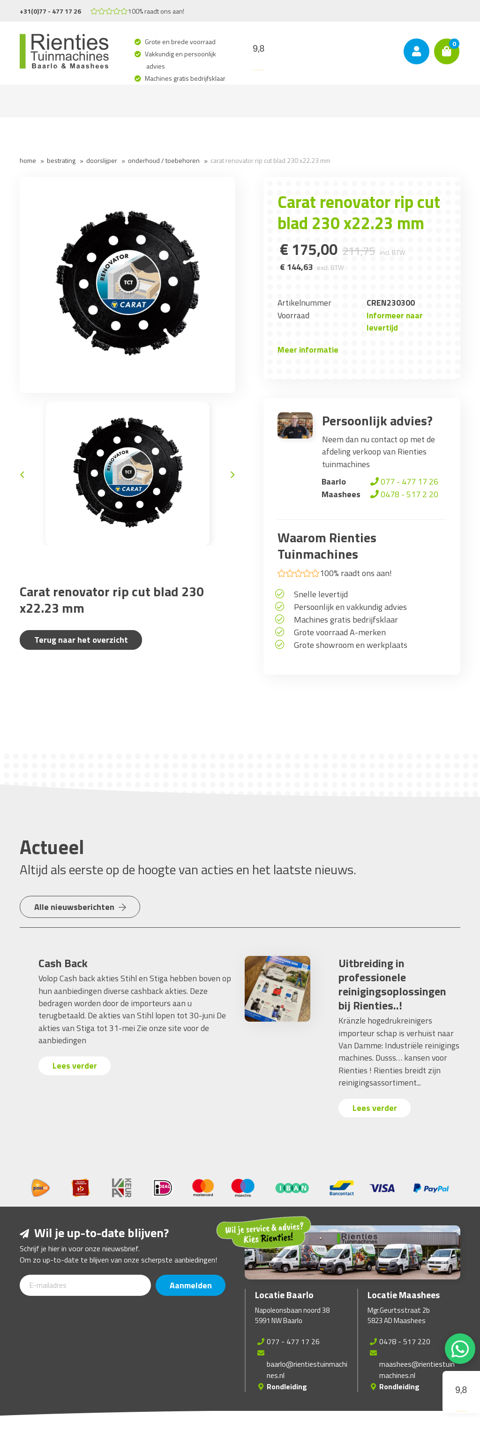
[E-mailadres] (85, 1285)
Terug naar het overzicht (81, 639)
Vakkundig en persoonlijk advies (181, 60)
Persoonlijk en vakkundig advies (350, 607)
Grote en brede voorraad (181, 41)
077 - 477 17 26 (403, 481)
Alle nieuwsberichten (80, 907)
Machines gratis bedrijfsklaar (185, 78)
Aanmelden (191, 1285)
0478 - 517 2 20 (403, 494)
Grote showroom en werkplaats (350, 645)
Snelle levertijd (321, 594)
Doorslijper (101, 160)
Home (28, 160)
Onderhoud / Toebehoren (164, 160)
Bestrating (61, 160)
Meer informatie (308, 350)
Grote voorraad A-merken (340, 632)
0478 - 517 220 (404, 1341)
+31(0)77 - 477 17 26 (50, 11)
